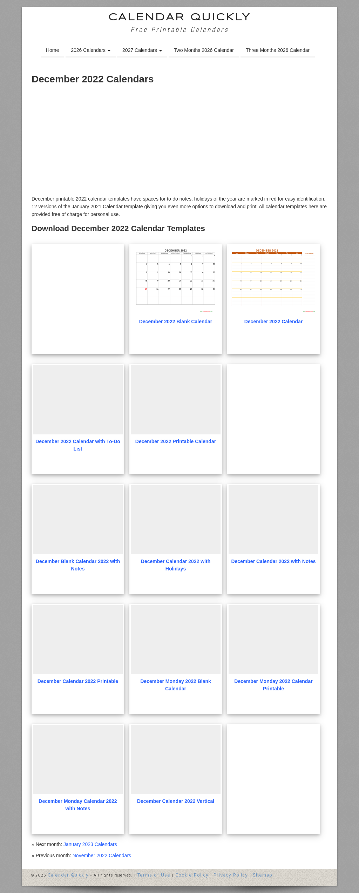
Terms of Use (153, 875)
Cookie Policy (192, 875)
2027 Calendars (142, 50)
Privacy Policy (231, 875)
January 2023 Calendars (90, 844)
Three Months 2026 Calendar (278, 50)
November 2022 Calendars (102, 855)
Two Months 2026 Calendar (204, 50)
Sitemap (262, 875)
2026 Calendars (90, 50)
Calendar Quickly (179, 17)
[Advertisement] (179, 142)
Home (52, 50)
